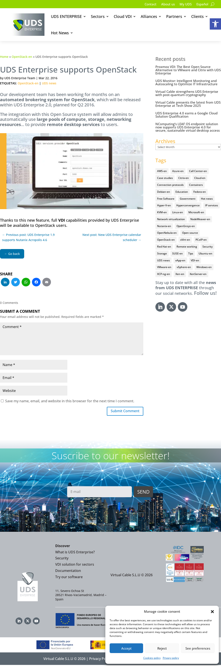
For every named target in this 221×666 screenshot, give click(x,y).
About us (165, 4)
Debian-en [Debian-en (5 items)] (163, 192)
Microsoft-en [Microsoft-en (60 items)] (196, 212)
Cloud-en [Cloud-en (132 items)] (199, 178)
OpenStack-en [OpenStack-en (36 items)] (166, 239)
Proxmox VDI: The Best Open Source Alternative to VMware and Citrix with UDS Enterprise (188, 70)
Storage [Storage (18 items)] (162, 253)
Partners (174, 16)
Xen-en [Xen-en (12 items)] (179, 274)
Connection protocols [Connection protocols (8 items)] (170, 185)
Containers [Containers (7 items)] (196, 185)
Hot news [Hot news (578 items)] (207, 198)
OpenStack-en (22, 57)
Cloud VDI (123, 16)
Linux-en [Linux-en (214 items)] (177, 212)
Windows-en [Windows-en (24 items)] (204, 267)
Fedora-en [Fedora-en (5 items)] (199, 192)
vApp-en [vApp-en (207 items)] (180, 260)
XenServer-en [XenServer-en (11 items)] (198, 274)
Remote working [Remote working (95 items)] (187, 246)
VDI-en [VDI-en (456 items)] (195, 260)
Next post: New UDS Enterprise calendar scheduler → (111, 237)
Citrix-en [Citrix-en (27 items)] (183, 178)
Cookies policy (152, 658)
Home (4, 57)
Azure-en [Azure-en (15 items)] (178, 171)
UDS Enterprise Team (19, 78)
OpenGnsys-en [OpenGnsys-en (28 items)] (186, 226)
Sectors (98, 16)
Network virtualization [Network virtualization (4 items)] (171, 219)
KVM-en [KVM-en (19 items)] (162, 212)
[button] (215, 24)
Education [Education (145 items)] (181, 192)
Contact (147, 4)
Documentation (68, 571)
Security (61, 559)
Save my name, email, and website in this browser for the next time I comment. (69, 401)
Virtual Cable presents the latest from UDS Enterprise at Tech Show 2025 (188, 104)
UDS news (49, 83)
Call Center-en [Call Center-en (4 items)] (198, 171)
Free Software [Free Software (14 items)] (165, 198)
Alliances (149, 16)
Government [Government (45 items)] (188, 198)
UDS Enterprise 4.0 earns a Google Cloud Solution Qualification (186, 114)
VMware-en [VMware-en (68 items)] (164, 267)
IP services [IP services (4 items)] (211, 205)
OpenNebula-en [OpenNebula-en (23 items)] (167, 233)
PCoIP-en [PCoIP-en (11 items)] (201, 239)
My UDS (184, 4)
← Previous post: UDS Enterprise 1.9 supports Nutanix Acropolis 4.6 (28, 237)
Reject (162, 648)
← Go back (12, 254)
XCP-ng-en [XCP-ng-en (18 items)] (163, 274)
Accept (126, 648)
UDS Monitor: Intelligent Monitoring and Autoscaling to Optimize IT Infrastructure (186, 82)
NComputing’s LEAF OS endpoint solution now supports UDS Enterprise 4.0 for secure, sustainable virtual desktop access (187, 127)
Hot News (60, 32)
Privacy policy (171, 658)
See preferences (197, 648)
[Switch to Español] (201, 5)
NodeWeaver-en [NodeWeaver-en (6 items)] (200, 219)
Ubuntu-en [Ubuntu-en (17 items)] (205, 253)
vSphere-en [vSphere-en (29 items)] (184, 267)
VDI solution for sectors (74, 565)
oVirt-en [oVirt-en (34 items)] (185, 239)
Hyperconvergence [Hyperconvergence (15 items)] (188, 205)
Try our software (69, 577)
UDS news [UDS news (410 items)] (163, 260)
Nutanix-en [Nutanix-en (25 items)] (164, 226)
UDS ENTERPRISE (66, 16)
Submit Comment (123, 411)
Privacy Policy (100, 659)
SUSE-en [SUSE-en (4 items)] (177, 253)
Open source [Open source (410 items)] (190, 233)
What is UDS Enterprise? (75, 553)
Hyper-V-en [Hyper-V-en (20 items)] (164, 205)
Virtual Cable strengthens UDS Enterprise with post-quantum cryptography (186, 93)
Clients (197, 16)
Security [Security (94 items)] (207, 246)
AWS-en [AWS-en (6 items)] (162, 171)
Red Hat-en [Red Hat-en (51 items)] (164, 246)
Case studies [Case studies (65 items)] (165, 178)
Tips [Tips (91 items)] (190, 253)
